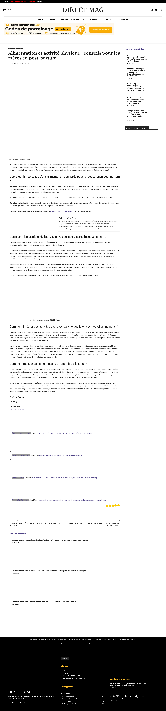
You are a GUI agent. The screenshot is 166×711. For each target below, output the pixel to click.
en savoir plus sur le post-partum (62, 211)
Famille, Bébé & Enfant (15, 48)
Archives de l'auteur (17, 409)
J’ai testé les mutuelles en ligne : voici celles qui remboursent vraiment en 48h (136, 100)
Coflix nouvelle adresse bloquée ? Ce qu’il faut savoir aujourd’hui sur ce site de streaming (64, 478)
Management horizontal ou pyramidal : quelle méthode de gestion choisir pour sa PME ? (136, 87)
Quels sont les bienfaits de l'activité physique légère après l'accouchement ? (85, 224)
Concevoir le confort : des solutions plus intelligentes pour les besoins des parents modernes (71, 500)
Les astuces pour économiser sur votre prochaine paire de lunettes (35, 524)
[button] (160, 10)
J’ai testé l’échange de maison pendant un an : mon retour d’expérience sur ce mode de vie (137, 72)
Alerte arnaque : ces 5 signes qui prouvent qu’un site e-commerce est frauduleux (137, 58)
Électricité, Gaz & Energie (21, 433)
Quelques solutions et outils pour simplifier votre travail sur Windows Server (94, 524)
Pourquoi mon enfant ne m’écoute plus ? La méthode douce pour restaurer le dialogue (49, 571)
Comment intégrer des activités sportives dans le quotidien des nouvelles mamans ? (88, 226)
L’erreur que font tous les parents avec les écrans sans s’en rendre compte (44, 601)
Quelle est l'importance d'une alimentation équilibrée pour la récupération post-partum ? (89, 221)
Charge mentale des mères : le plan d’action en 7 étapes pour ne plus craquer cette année (50, 540)
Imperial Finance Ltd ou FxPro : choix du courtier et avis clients (61, 455)
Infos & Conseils (18, 478)
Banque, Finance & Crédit (21, 455)
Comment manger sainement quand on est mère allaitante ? (80, 229)
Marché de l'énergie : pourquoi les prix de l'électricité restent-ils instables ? (66, 433)
